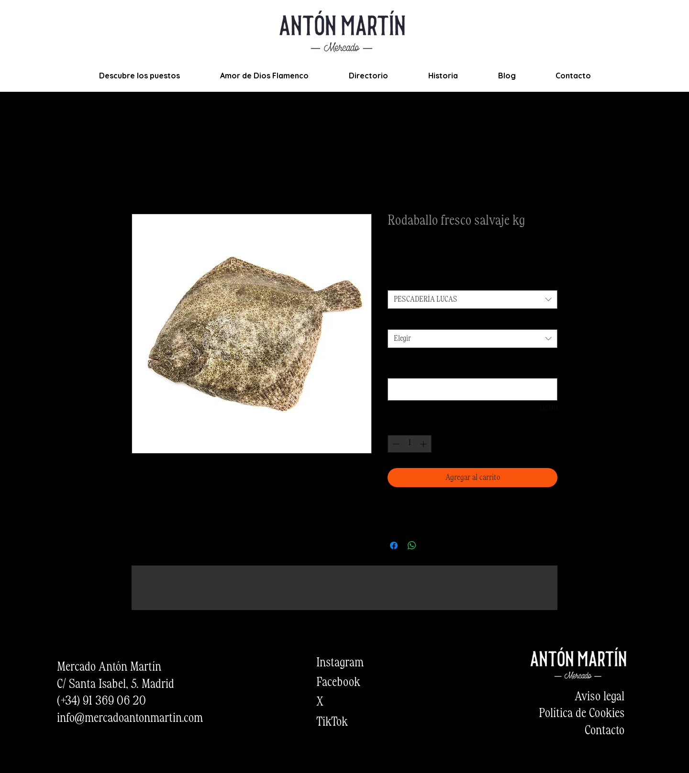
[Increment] (424, 443)
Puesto (399, 281)
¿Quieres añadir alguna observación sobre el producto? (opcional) (462, 365)
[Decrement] (395, 443)
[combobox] (472, 299)
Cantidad (402, 320)
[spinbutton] (409, 443)
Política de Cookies (581, 713)
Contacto (604, 731)
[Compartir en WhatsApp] (412, 545)
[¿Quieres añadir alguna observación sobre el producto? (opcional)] (472, 389)
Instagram (340, 663)
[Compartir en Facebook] (394, 545)
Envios (451, 262)
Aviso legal (599, 697)
